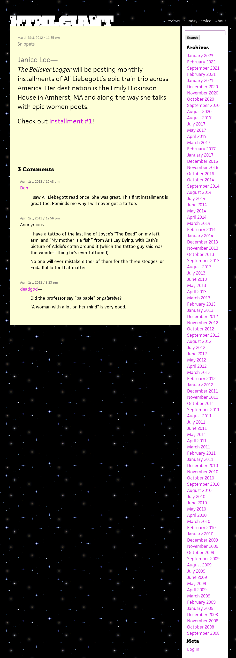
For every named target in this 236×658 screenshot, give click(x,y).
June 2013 (197, 279)
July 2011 (196, 422)
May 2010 (196, 509)
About (220, 20)
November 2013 (202, 248)
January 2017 (200, 155)
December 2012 (202, 316)
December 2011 (202, 391)
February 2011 (201, 453)
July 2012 (196, 347)
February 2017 (201, 149)
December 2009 (202, 540)
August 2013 (199, 267)
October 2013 (200, 254)
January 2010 (200, 534)
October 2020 (200, 99)
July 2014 (196, 198)
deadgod (29, 289)
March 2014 (198, 223)
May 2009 (196, 583)
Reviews (173, 20)
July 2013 (196, 273)
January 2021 (200, 80)
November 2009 (202, 546)
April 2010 (197, 515)
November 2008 (202, 621)
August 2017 (199, 118)
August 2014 (199, 192)
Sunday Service (197, 20)
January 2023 (200, 55)
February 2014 (201, 229)
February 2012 (201, 378)
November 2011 (202, 397)
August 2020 (199, 111)
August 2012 (199, 341)
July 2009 (196, 571)
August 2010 (199, 490)
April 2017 (197, 136)
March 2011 (198, 447)
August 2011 (199, 416)
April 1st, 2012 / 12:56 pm (40, 218)
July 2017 (196, 124)
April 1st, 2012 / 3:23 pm (39, 282)
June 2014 (197, 205)
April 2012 (197, 366)
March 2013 (198, 298)
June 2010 (197, 503)
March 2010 (198, 521)
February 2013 (201, 304)
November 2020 (202, 93)
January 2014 (200, 236)
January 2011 (200, 459)
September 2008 (203, 633)
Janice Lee (34, 59)
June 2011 (197, 428)
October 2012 (200, 329)
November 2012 (202, 323)
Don (24, 188)
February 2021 (201, 74)
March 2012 (198, 372)
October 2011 (200, 403)
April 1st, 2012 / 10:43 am (39, 181)
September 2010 (203, 484)
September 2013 (203, 260)
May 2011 (196, 434)
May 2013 (196, 285)
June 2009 (197, 577)
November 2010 (202, 472)
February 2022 (201, 62)
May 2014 (196, 211)
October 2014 (200, 180)
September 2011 (203, 409)
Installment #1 (70, 121)
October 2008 (200, 627)
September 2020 (203, 105)
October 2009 (200, 552)
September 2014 (203, 186)
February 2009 (201, 602)
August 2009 (199, 565)
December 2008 (202, 614)
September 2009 (203, 558)
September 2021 (203, 68)
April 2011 (197, 440)
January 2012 (200, 385)
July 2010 (196, 496)
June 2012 (197, 354)
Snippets (26, 44)
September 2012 (203, 335)
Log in (193, 649)
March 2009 (198, 596)
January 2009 (200, 608)
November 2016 (202, 167)
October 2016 (200, 173)
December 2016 (202, 161)
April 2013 (197, 291)
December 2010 (202, 465)
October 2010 (200, 478)
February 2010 (201, 527)
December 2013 (202, 242)
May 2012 (196, 360)
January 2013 (200, 310)
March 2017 (198, 142)
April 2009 (197, 590)
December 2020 (202, 87)
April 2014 (197, 217)
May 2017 (196, 130)
